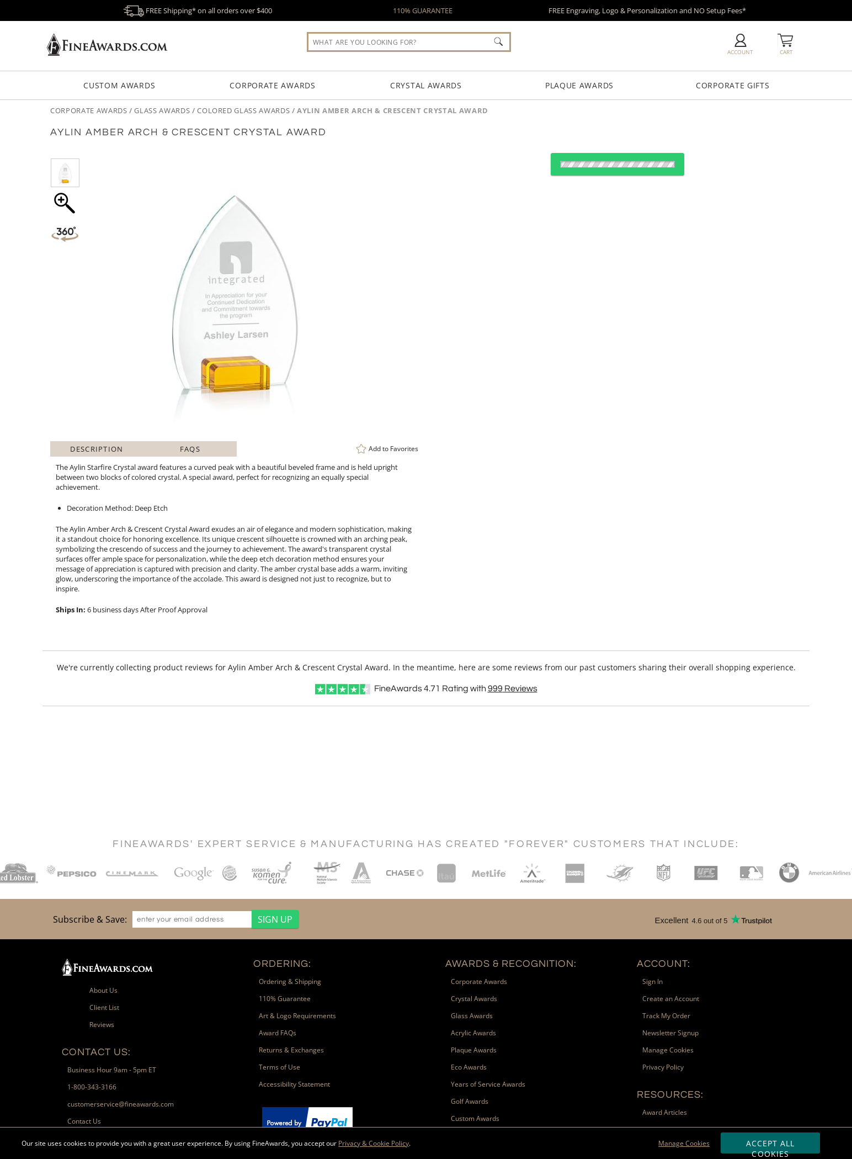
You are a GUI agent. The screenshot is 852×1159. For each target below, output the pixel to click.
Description (96, 449)
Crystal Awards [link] (474, 998)
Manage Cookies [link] (668, 1050)
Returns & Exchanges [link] (291, 1050)
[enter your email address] (192, 919)
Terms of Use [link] (279, 1067)
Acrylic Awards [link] (473, 1033)
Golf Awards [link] (469, 1101)
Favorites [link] (393, 448)
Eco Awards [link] (469, 1067)
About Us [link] (103, 990)
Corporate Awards (272, 85)
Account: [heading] (663, 964)
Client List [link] (104, 1007)
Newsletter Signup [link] (670, 1033)
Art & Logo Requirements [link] (297, 1015)
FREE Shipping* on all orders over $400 (197, 10)
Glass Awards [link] (472, 1015)
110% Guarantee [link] (285, 998)
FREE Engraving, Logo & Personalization (647, 10)
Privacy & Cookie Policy (373, 1143)
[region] (173, 919)
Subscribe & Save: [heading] (90, 919)
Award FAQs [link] (277, 1033)
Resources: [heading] (670, 1094)
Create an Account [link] (670, 998)
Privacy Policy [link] (663, 1067)
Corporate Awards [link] (479, 981)
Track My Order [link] (666, 1015)
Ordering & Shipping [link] (290, 981)
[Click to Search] (498, 41)
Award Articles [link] (664, 1112)
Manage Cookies (684, 1143)
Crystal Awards (426, 85)
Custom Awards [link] (475, 1118)
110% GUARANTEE (422, 10)
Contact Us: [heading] (96, 1052)
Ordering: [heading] (282, 964)
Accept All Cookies (770, 1145)
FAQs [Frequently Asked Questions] (190, 449)
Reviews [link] (101, 1024)
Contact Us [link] (84, 1121)
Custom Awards (119, 85)
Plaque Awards (579, 85)
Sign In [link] (652, 981)
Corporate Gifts (733, 85)
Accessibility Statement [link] (294, 1084)
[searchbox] (409, 42)
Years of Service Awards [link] (488, 1084)
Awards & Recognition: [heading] (511, 964)
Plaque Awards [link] (474, 1050)
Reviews (512, 688)
